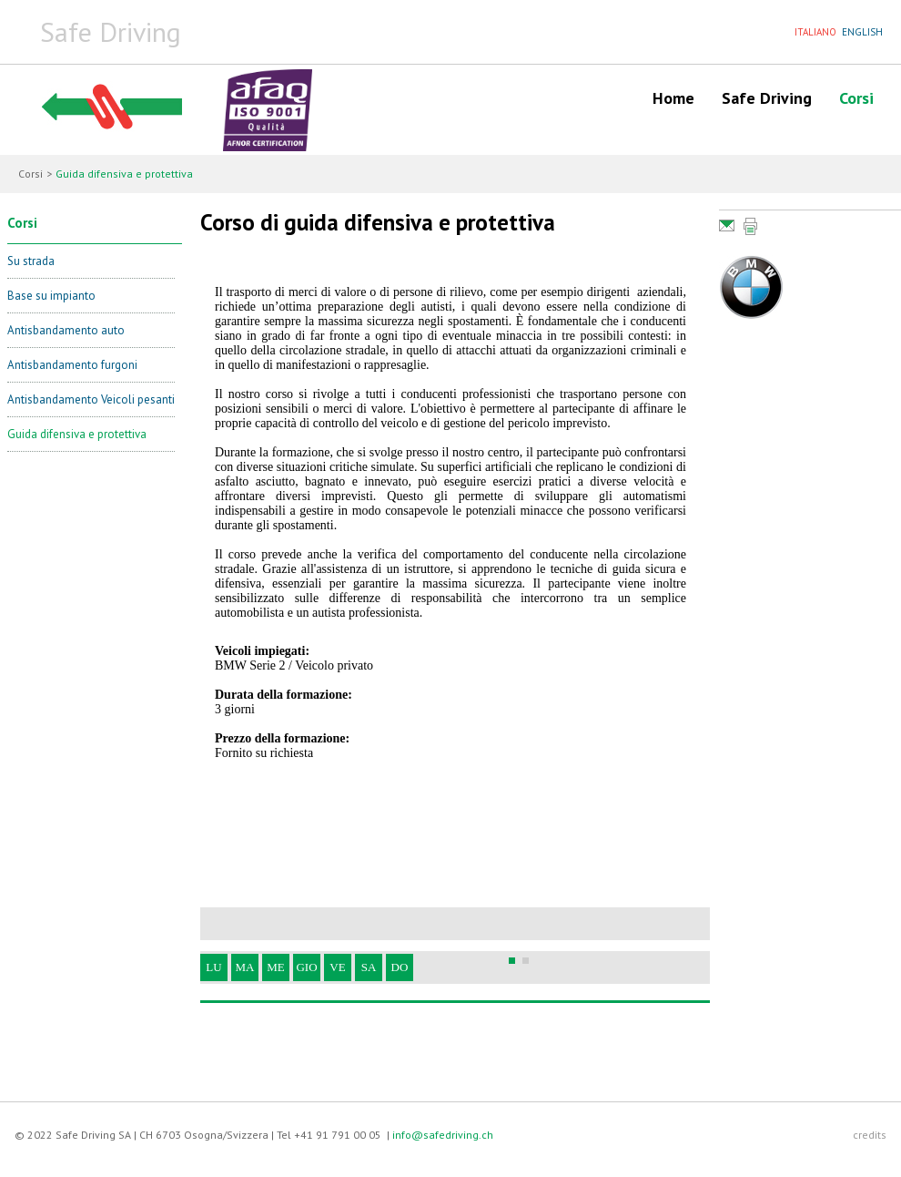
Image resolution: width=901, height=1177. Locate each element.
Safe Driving (767, 97)
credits (869, 1134)
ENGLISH (862, 32)
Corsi (856, 97)
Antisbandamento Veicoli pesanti (91, 399)
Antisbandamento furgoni (72, 365)
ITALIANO (815, 32)
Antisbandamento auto (66, 330)
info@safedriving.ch (442, 1134)
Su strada (31, 261)
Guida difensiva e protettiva (77, 434)
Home (673, 97)
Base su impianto (51, 295)
